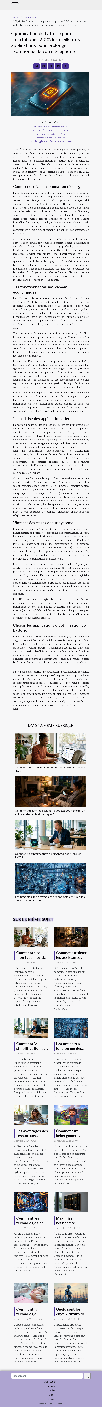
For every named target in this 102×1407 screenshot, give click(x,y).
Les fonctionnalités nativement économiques (50, 130)
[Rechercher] (47, 1376)
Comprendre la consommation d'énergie (50, 126)
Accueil (15, 17)
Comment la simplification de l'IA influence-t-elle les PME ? (31, 1051)
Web (51, 1394)
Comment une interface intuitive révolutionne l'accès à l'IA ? (32, 960)
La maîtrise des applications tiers (50, 134)
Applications (30, 17)
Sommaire (52, 122)
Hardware (51, 1386)
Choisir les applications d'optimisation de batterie (50, 141)
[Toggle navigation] (15, 5)
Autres (51, 1399)
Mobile (51, 1390)
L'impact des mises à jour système (50, 137)
